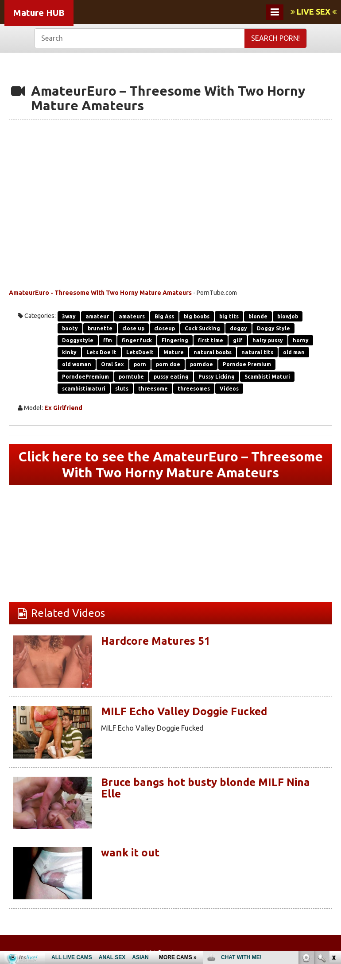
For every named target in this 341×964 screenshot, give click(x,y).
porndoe (201, 364)
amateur (97, 316)
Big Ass (164, 316)
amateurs (132, 316)
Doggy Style (273, 328)
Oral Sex (112, 364)
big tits (229, 316)
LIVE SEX (314, 11)
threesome (153, 388)
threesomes (194, 388)
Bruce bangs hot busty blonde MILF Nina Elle (205, 788)
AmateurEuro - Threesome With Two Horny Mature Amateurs (100, 292)
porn (140, 364)
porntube (131, 376)
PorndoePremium (85, 376)
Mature (173, 352)
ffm (107, 340)
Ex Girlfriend (63, 407)
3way (69, 316)
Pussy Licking (216, 376)
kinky (69, 352)
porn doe (168, 364)
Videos (229, 388)
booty (70, 328)
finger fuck (137, 340)
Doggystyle (77, 340)
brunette (100, 328)
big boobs (196, 316)
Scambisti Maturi (267, 376)
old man (294, 352)
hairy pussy (267, 340)
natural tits (257, 352)
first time (210, 340)
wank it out (130, 853)
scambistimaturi (83, 388)
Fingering (175, 340)
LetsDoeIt (140, 352)
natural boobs (213, 352)
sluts (121, 388)
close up (133, 328)
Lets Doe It (101, 352)
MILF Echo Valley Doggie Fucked (184, 711)
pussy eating (171, 376)
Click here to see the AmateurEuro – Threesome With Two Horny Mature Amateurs (171, 464)
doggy (238, 328)
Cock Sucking (202, 328)
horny (301, 340)
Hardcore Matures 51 (155, 641)
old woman (76, 364)
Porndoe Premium (247, 364)
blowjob (287, 316)
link (333, 825)
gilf (238, 340)
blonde (257, 316)
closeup (164, 328)
